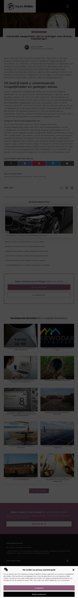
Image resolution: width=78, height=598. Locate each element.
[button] (73, 570)
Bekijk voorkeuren (39, 594)
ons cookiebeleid (63, 580)
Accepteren (39, 588)
